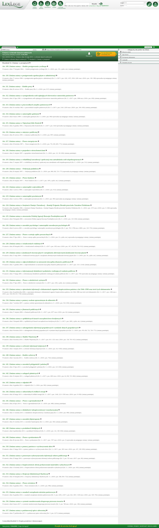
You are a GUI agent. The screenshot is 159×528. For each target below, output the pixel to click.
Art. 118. (24, 150)
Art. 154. (19, 483)
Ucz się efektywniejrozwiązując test (106, 53)
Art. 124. (46, 205)
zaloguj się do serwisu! (99, 6)
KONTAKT (143, 526)
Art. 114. (21, 114)
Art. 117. (20, 141)
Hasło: (122, 5)
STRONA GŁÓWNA (35, 8)
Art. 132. (23, 280)
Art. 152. (36, 465)
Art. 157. (24, 510)
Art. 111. (17, 86)
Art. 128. (22, 244)
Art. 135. (21, 309)
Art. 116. (20, 132)
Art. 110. (29, 75)
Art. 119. (42, 160)
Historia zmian (125, 52)
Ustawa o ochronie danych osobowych (17, 53)
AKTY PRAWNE (41, 8)
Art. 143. (16, 382)
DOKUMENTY (48, 7)
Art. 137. (40, 328)
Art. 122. (22, 187)
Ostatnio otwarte (126, 62)
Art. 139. (24, 346)
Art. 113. (26, 105)
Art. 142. (20, 373)
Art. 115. (22, 123)
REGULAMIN (152, 526)
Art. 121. (18, 178)
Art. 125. (33, 216)
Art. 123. (22, 196)
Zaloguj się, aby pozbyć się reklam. (138, 50)
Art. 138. (19, 337)
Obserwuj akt (89, 54)
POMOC (136, 526)
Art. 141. (24, 364)
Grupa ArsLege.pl (23, 526)
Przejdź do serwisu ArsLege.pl (66, 526)
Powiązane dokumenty (127, 57)
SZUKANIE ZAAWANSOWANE (60, 8)
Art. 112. (38, 96)
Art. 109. (24, 66)
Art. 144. (24, 392)
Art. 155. (29, 492)
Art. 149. (20, 437)
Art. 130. (37, 262)
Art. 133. (56, 289)
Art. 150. (27, 446)
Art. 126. (35, 225)
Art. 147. (21, 419)
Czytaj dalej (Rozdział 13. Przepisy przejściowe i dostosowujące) (22, 521)
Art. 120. (20, 169)
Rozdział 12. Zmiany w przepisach (39, 59)
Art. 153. (25, 474)
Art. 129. (44, 253)
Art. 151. (35, 456)
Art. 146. (30, 410)
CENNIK (54, 7)
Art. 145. (22, 401)
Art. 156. (33, 501)
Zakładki (123, 60)
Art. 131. (39, 271)
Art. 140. (19, 355)
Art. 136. (32, 318)
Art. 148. (21, 428)
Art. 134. (29, 300)
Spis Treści (124, 54)
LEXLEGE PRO (77, 49)
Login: (122, 3)
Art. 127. (26, 234)
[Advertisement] (79, 27)
